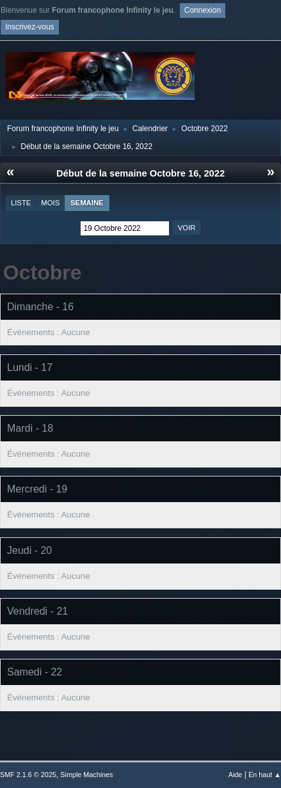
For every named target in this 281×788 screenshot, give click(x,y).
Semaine (87, 203)
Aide (236, 774)
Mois (50, 203)
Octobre (42, 272)
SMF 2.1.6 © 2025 (28, 774)
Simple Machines (86, 774)
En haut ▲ (264, 774)
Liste (21, 203)
